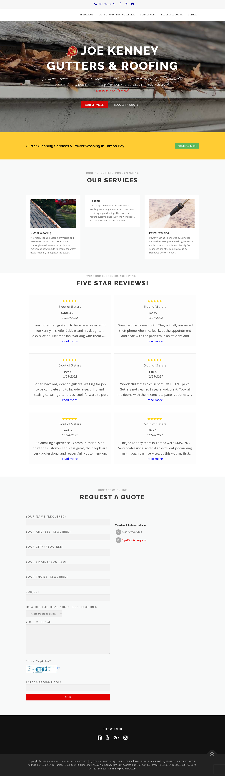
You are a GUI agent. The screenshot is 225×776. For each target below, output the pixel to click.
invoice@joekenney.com (104, 765)
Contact (193, 15)
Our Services (148, 15)
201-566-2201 (101, 768)
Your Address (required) (68, 638)
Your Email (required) (68, 668)
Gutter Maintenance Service (117, 15)
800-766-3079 (104, 4)
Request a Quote (172, 15)
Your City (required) (68, 653)
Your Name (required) (68, 623)
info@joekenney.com (135, 644)
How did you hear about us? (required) (62, 711)
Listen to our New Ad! (112, 104)
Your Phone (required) (68, 683)
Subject (68, 698)
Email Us (86, 15)
